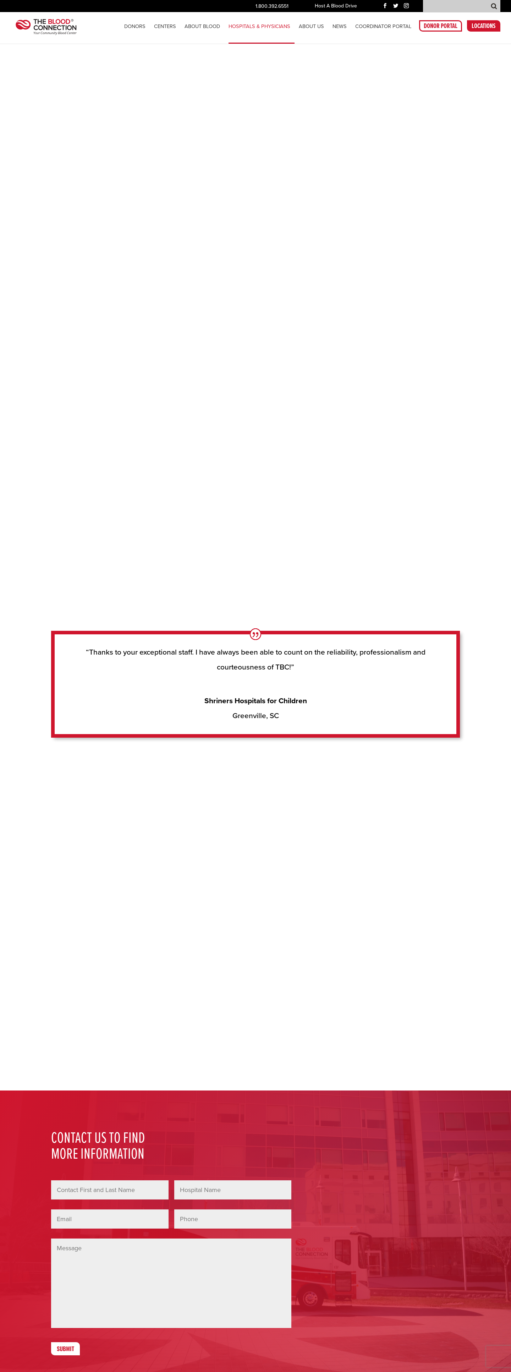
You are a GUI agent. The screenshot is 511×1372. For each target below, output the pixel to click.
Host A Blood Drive (336, 6)
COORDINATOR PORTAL (383, 27)
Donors (134, 27)
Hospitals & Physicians (259, 27)
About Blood (202, 27)
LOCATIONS (484, 27)
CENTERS (165, 27)
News (340, 27)
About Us (311, 27)
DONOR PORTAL (440, 27)
